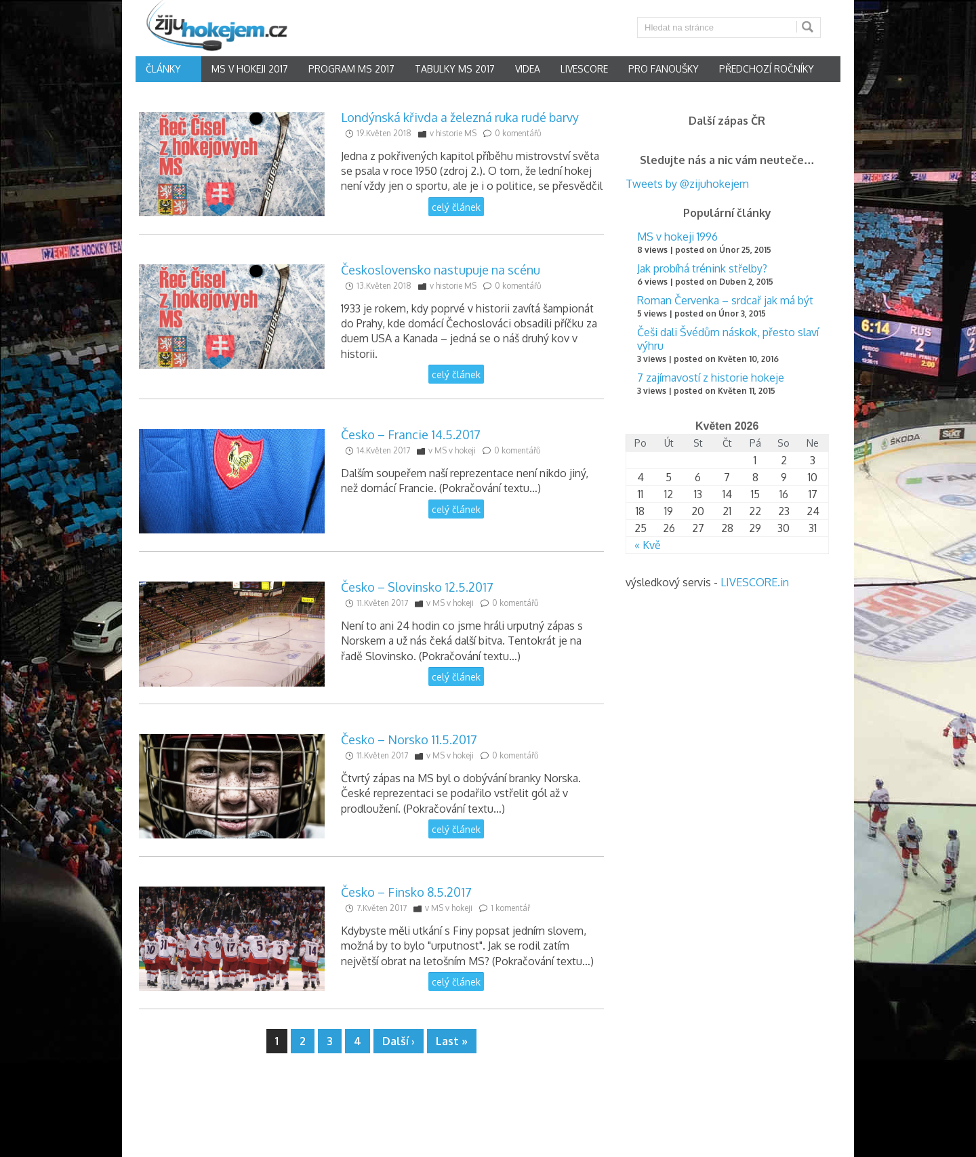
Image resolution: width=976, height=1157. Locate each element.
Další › (398, 1041)
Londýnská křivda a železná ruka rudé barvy (460, 117)
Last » (452, 1041)
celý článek (456, 207)
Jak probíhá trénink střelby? (702, 268)
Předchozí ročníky (766, 69)
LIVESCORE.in (754, 582)
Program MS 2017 (351, 69)
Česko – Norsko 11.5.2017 (409, 739)
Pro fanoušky (663, 69)
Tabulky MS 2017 (455, 69)
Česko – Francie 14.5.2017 (411, 434)
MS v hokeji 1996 (677, 236)
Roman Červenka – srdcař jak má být (725, 300)
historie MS (456, 133)
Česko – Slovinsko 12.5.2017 (417, 587)
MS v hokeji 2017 (249, 69)
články (163, 69)
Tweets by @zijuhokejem (687, 183)
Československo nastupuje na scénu (440, 269)
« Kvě (647, 545)
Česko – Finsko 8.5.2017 (406, 892)
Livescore (584, 69)
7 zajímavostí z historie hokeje (710, 377)
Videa (527, 69)
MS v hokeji (455, 450)
